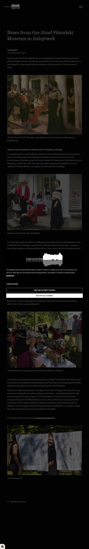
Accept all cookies (44, 296)
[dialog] (44, 274)
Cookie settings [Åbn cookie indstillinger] (12, 284)
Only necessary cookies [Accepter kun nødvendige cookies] (44, 290)
